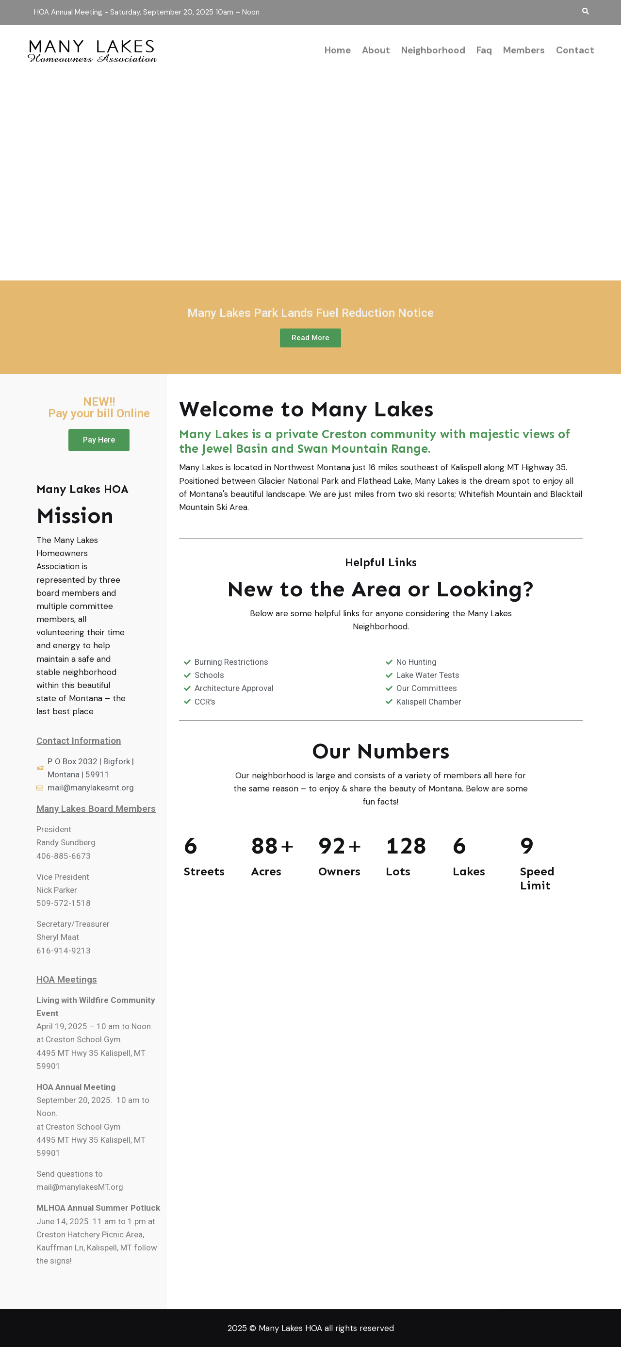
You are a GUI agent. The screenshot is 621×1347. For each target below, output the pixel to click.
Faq (484, 50)
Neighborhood (433, 50)
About (376, 50)
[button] (310, 338)
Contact (575, 50)
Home (338, 50)
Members (524, 50)
